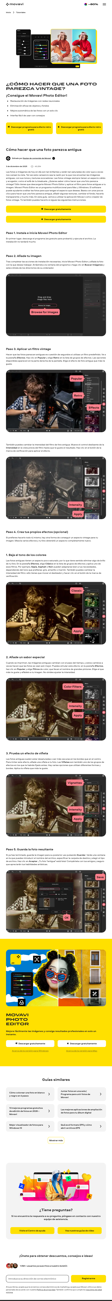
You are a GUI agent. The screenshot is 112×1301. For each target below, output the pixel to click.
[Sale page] (91, 4)
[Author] (8, 158)
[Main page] (14, 4)
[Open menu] (104, 4)
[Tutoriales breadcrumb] (20, 12)
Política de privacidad (46, 1289)
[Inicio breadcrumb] (8, 12)
